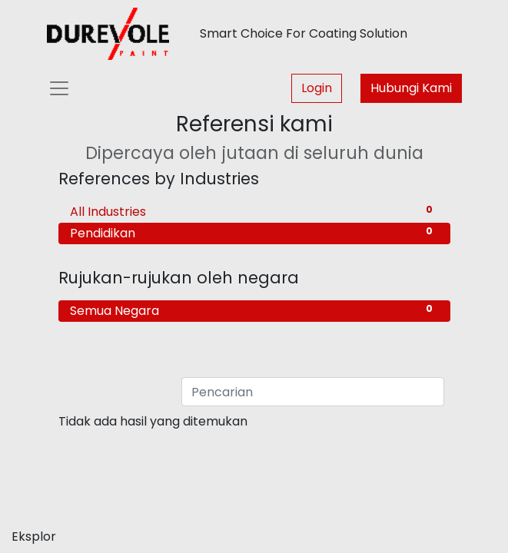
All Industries (254, 211)
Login (316, 88)
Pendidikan (254, 233)
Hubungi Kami (411, 88)
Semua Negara (254, 311)
